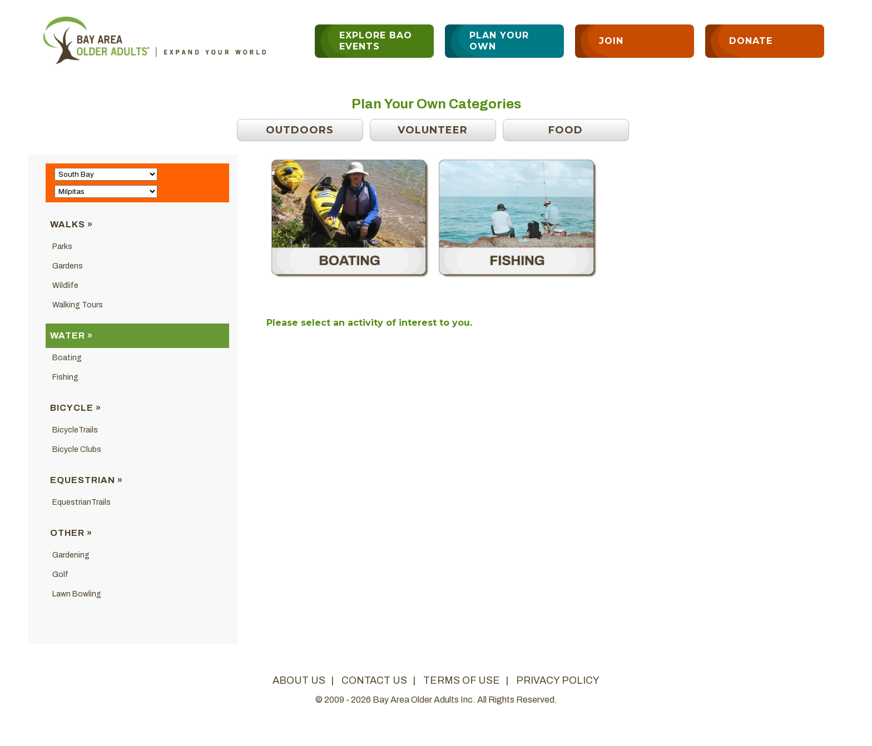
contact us (374, 680)
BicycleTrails (75, 430)
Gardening (71, 555)
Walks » (71, 224)
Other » (71, 533)
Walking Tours (77, 305)
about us (298, 680)
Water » (71, 335)
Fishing (65, 377)
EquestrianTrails (81, 502)
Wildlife (65, 285)
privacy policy (558, 680)
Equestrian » (86, 480)
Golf (60, 574)
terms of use (461, 680)
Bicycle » (75, 407)
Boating (67, 358)
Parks (62, 246)
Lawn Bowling (76, 594)
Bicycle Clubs (76, 449)
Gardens (67, 266)
